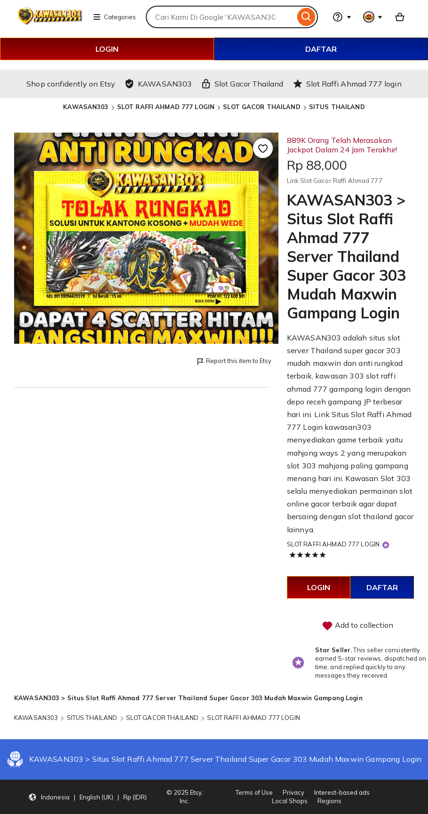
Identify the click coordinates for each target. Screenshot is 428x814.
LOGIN (107, 49)
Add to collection (357, 626)
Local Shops (290, 801)
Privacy (293, 792)
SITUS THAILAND (337, 107)
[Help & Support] (341, 17)
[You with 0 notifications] (372, 17)
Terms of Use (254, 792)
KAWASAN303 (85, 107)
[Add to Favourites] (263, 148)
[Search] (306, 17)
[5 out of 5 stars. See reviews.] (309, 554)
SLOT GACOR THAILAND (261, 107)
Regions (329, 801)
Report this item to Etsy (233, 361)
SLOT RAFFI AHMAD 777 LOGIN (165, 107)
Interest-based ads (342, 792)
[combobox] (220, 17)
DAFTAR (321, 49)
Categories (114, 17)
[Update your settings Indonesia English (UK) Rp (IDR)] (87, 797)
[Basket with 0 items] (399, 17)
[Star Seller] (385, 545)
